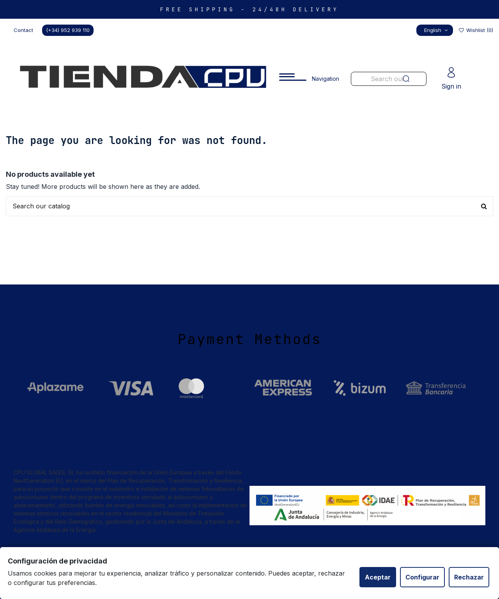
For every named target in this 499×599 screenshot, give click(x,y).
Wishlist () (475, 30)
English (436, 30)
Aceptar (378, 577)
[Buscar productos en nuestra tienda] (249, 206)
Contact (23, 30)
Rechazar (469, 577)
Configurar (422, 577)
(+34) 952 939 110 (68, 30)
